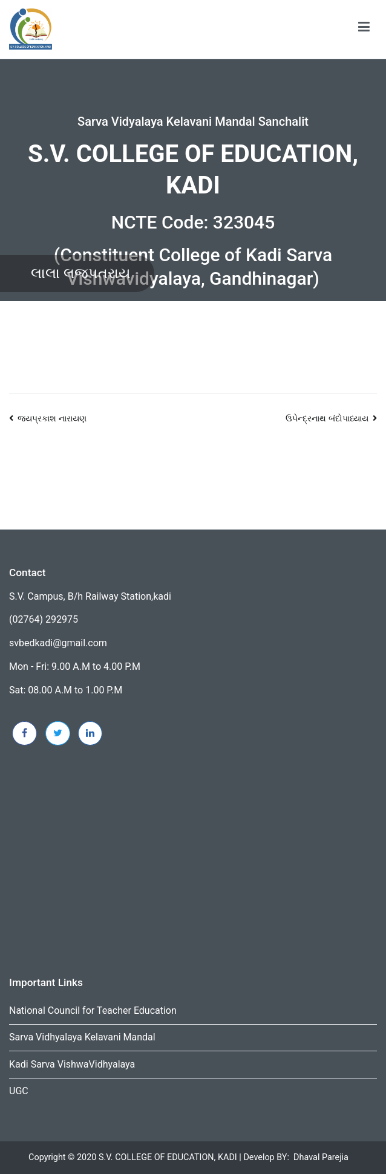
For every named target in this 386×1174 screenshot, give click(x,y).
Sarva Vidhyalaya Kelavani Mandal (82, 1037)
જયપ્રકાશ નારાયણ (52, 418)
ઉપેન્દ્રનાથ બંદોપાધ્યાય (327, 418)
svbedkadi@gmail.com (58, 643)
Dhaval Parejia (320, 1157)
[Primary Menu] (364, 29)
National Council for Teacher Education (93, 1010)
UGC (18, 1091)
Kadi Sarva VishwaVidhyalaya (72, 1064)
